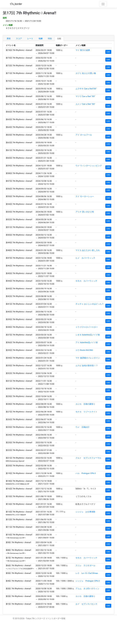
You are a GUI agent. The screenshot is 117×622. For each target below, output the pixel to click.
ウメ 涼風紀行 (82, 427)
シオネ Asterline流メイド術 (88, 335)
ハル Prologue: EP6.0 (86, 473)
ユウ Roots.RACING (84, 350)
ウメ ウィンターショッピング (89, 165)
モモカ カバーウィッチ (86, 281)
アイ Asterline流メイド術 (87, 342)
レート (30, 38)
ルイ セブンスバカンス (86, 604)
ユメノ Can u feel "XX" (85, 104)
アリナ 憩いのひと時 (85, 212)
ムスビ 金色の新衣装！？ (87, 365)
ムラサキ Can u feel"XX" (86, 89)
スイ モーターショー (85, 196)
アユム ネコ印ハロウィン (87, 588)
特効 (50, 38)
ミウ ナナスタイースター (87, 327)
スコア (19, 38)
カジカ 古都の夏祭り (85, 404)
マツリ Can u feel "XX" (85, 96)
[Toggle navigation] (103, 4)
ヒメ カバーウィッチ (85, 258)
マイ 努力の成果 (83, 50)
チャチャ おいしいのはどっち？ (90, 304)
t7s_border (16, 4)
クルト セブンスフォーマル (88, 458)
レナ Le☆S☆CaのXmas (87, 573)
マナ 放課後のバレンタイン (88, 358)
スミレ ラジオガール (85, 565)
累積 (9, 38)
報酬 (41, 38)
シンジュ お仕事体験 (85, 512)
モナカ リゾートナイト (86, 412)
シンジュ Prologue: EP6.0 (88, 581)
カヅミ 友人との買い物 (86, 73)
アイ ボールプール (84, 135)
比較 (59, 38)
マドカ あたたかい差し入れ (88, 250)
